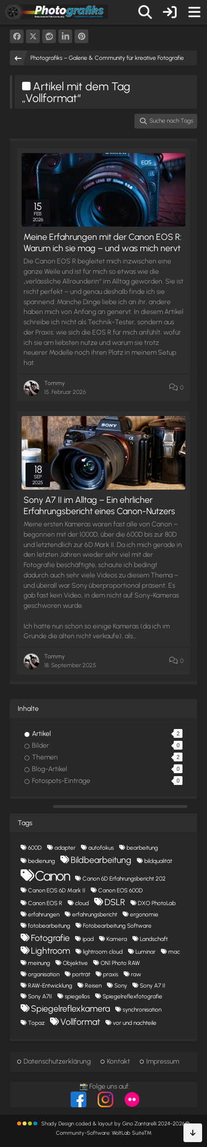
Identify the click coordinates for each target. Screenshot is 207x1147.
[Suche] (145, 12)
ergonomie (144, 914)
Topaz (36, 1022)
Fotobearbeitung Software (117, 925)
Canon (52, 875)
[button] (65, 36)
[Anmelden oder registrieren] (170, 12)
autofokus (101, 847)
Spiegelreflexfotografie (132, 996)
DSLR (114, 902)
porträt (81, 974)
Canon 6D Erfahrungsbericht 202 (124, 878)
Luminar (145, 951)
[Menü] (194, 12)
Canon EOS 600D (120, 890)
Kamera (116, 939)
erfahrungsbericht (94, 914)
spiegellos (77, 996)
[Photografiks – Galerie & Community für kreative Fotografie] (56, 12)
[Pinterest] (81, 36)
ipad (88, 939)
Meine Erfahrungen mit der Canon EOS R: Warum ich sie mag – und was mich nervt (102, 243)
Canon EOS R (45, 903)
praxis (110, 974)
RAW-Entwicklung (50, 985)
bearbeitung (142, 847)
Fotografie (50, 938)
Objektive (75, 963)
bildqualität (158, 861)
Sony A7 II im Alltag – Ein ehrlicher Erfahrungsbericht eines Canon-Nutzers (99, 506)
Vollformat (80, 1022)
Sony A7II (40, 996)
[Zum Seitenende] (192, 1132)
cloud (82, 903)
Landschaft (154, 939)
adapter (65, 847)
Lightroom (50, 950)
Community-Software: (104, 1133)
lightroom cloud (103, 951)
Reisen (93, 985)
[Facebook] (17, 36)
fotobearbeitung (49, 925)
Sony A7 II (152, 985)
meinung (39, 963)
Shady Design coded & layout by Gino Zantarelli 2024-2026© (115, 1124)
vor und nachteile (134, 1022)
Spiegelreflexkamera (70, 1008)
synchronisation (142, 1009)
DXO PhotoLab (157, 903)
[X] (33, 36)
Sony (120, 985)
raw (136, 974)
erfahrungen (43, 914)
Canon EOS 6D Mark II (56, 890)
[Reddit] (49, 36)
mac (174, 951)
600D (35, 847)
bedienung (41, 861)
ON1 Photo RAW (120, 963)
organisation (43, 974)
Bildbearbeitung (101, 860)
